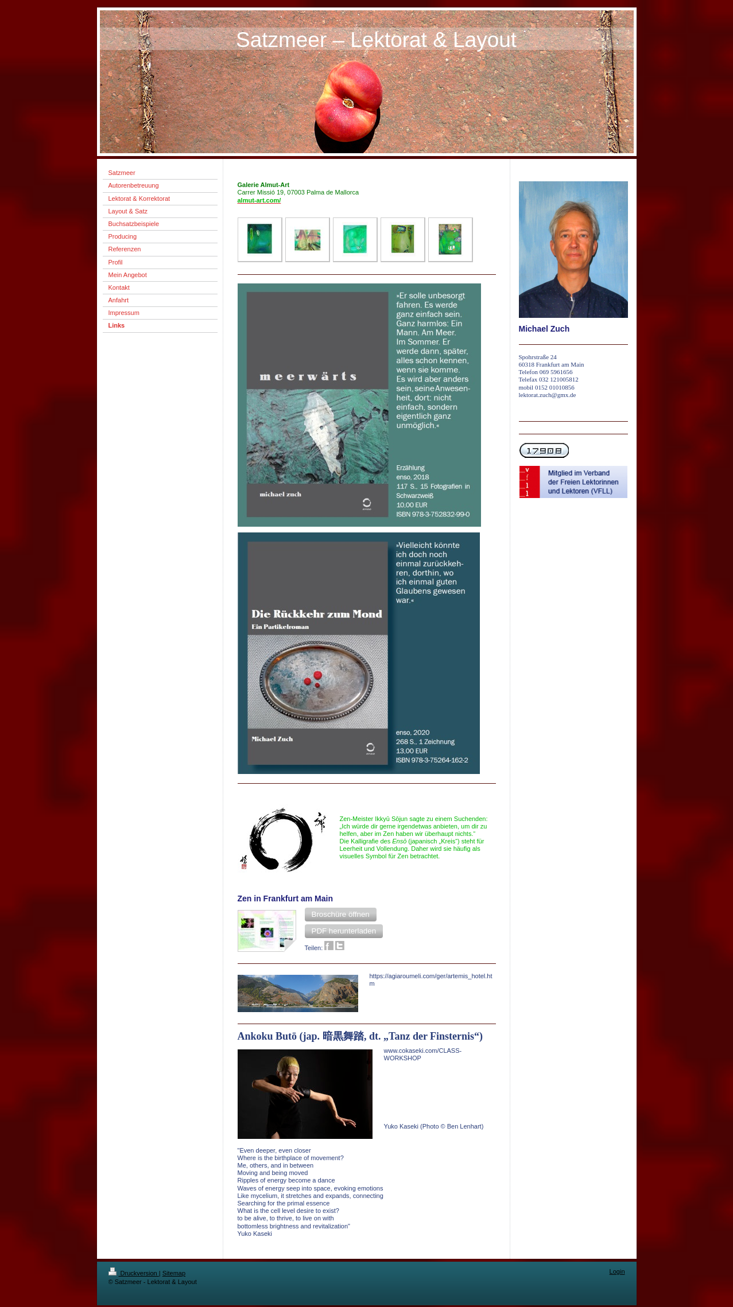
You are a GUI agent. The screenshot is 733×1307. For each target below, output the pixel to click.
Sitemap (173, 1273)
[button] (341, 914)
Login (617, 1271)
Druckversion (133, 1273)
